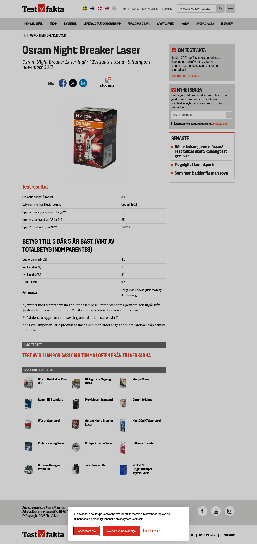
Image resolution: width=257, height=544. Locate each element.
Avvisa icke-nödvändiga (121, 531)
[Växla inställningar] (151, 530)
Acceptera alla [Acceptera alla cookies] (87, 531)
